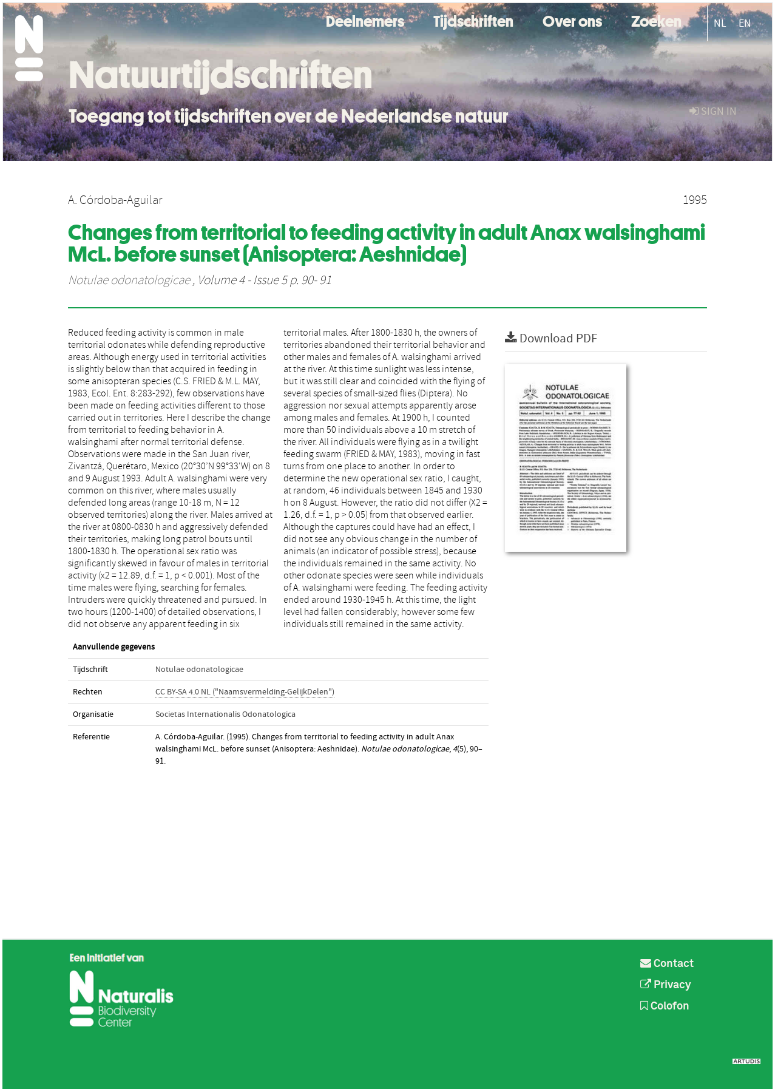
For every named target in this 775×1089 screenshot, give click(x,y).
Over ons (572, 20)
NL (720, 23)
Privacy (665, 985)
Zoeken (656, 20)
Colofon (664, 1006)
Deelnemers (365, 20)
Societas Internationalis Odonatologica (225, 714)
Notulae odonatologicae (129, 280)
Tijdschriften (473, 20)
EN (745, 23)
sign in (713, 111)
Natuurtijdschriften (221, 74)
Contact (667, 963)
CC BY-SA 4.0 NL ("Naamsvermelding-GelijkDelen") (244, 692)
